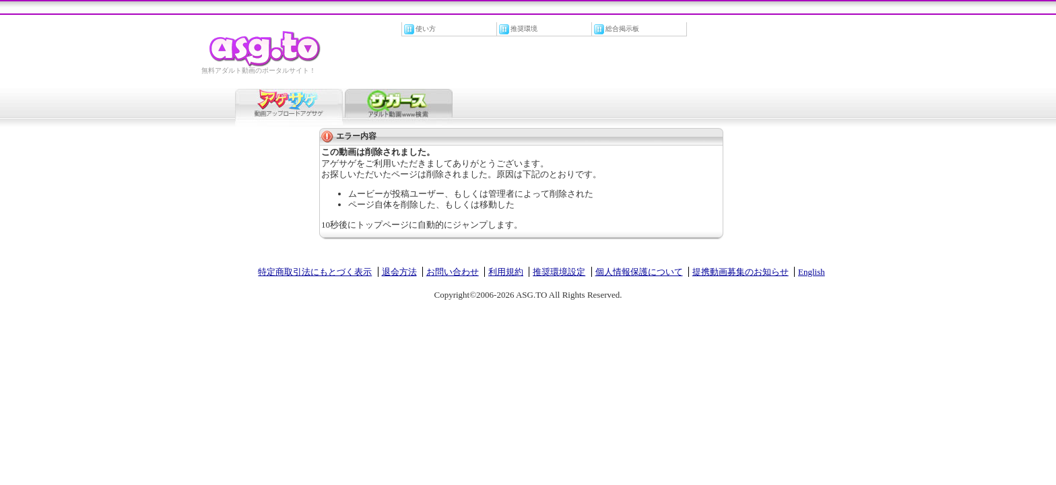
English (811, 272)
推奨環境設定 (559, 272)
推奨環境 (523, 28)
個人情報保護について (639, 272)
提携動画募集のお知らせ (740, 272)
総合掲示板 (622, 28)
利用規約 (505, 272)
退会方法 (399, 272)
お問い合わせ (452, 272)
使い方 (426, 28)
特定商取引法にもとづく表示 (315, 272)
